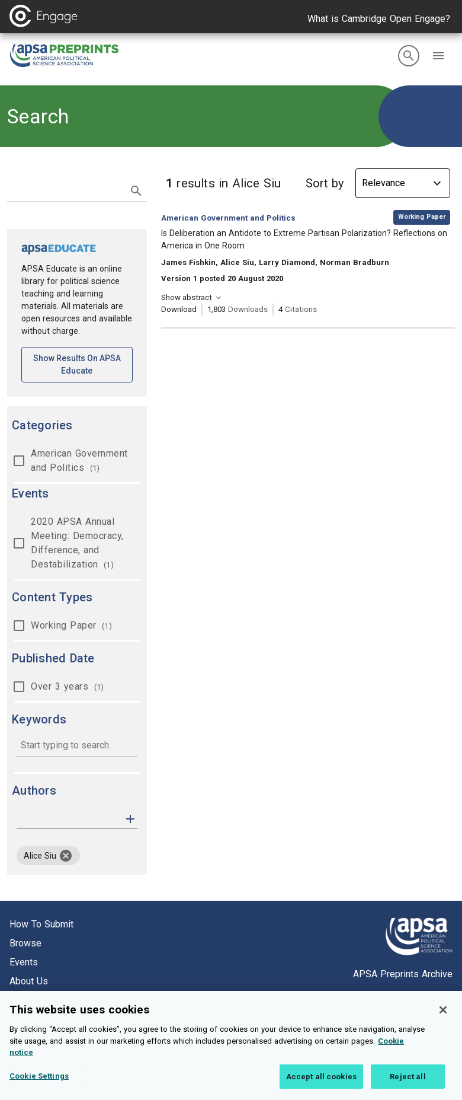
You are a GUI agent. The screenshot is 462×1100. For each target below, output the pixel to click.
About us (28, 981)
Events (23, 962)
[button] (438, 56)
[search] (408, 55)
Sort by (325, 183)
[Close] (443, 1018)
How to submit (41, 924)
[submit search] (136, 191)
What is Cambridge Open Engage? (378, 18)
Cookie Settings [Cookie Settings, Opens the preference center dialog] (39, 1084)
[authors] (69, 818)
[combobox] (77, 746)
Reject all (407, 1084)
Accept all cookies (321, 1084)
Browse (25, 943)
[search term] (65, 189)
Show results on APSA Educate (83, 364)
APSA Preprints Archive (403, 974)
